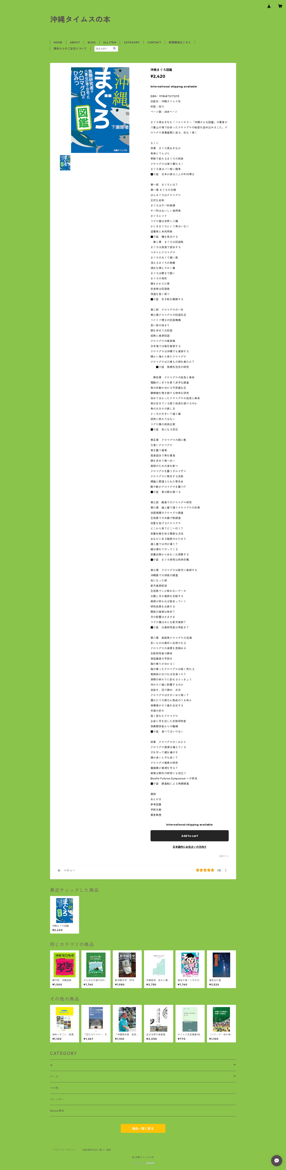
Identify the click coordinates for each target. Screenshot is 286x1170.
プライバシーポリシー (65, 1149)
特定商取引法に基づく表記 (97, 1149)
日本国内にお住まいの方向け (190, 847)
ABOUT (75, 42)
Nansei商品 (57, 1110)
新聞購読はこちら (180, 42)
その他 (54, 1088)
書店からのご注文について (70, 48)
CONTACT (154, 42)
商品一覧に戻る (143, 1128)
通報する (224, 856)
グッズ (54, 1076)
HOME (58, 42)
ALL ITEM (109, 42)
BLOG (92, 42)
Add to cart (189, 836)
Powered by (143, 1163)
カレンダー (57, 1099)
